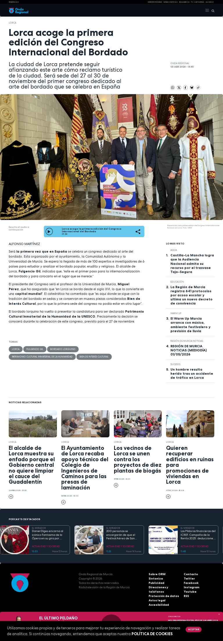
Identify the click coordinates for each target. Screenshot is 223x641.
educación (177, 281)
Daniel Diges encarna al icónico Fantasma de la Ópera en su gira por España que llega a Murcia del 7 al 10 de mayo (49, 534)
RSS (186, 596)
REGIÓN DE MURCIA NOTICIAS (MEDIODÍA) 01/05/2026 (188, 350)
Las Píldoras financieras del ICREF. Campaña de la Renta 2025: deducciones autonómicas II (198, 534)
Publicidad (156, 583)
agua (173, 250)
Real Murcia (184, 2)
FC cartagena (197, 2)
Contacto (191, 574)
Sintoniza (156, 578)
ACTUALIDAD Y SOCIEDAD (46, 546)
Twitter (189, 578)
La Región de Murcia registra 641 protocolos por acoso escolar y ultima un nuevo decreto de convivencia (191, 295)
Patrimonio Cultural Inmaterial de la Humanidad (42, 356)
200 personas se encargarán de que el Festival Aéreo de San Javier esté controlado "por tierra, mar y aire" (121, 534)
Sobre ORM (157, 574)
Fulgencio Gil (34, 349)
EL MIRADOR (39, 527)
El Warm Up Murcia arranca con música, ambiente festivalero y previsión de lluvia (190, 324)
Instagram (191, 587)
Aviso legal (157, 600)
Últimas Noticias (170, 2)
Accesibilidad (159, 605)
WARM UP (175, 313)
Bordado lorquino (62, 349)
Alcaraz (210, 2)
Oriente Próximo (155, 2)
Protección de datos (164, 596)
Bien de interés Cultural (94, 356)
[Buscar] (211, 10)
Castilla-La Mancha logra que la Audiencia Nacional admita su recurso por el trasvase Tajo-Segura (192, 263)
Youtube (190, 592)
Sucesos (175, 364)
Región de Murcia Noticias (186, 340)
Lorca (12, 22)
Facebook (191, 583)
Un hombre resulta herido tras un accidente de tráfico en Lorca (191, 373)
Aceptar (193, 629)
